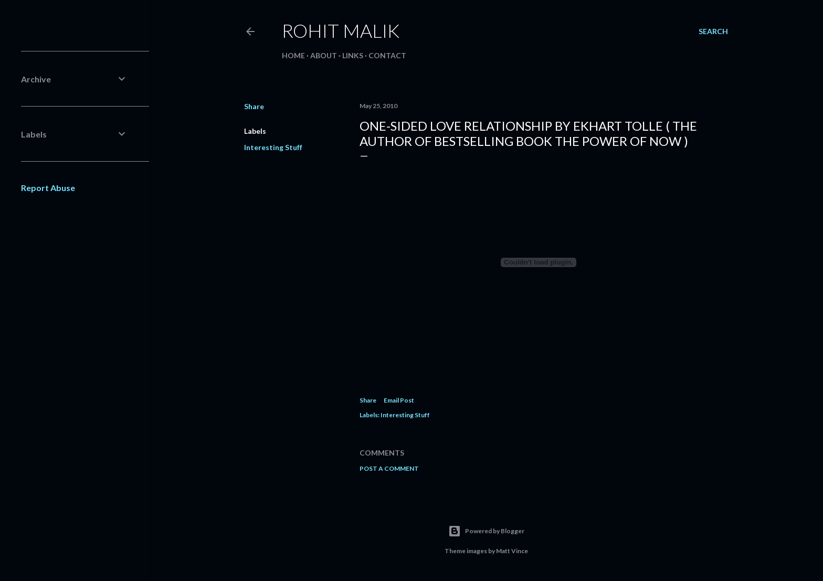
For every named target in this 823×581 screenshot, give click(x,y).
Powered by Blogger (486, 531)
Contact (387, 55)
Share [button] (254, 106)
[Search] (713, 31)
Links (352, 55)
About (323, 55)
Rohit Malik (340, 30)
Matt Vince (512, 551)
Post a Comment (389, 468)
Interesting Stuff (273, 147)
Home (293, 55)
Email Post (399, 400)
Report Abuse (48, 188)
